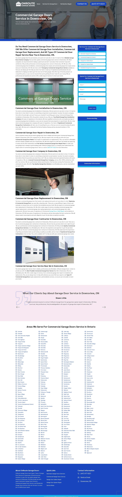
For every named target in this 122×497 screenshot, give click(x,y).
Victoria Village (22, 385)
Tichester (20, 405)
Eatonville (66, 445)
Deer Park (89, 341)
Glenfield (66, 411)
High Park (66, 393)
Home (38, 4)
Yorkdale (20, 333)
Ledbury (66, 335)
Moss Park (44, 423)
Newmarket (44, 415)
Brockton (89, 391)
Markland (43, 443)
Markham (43, 445)
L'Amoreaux (67, 347)
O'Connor (43, 401)
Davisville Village (91, 343)
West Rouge (21, 373)
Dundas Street (67, 453)
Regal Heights (44, 357)
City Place (89, 367)
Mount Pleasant (45, 417)
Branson (89, 397)
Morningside (44, 425)
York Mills (20, 337)
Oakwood (43, 395)
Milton (42, 435)
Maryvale (43, 439)
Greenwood (67, 405)
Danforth (89, 347)
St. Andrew (20, 447)
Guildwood (66, 403)
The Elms (20, 421)
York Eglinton (21, 339)
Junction (66, 367)
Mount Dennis (44, 421)
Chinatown (89, 371)
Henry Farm (67, 395)
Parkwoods (44, 379)
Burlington (89, 387)
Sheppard (20, 455)
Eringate (66, 433)
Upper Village (21, 393)
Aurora (88, 435)
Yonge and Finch (22, 349)
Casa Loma (90, 377)
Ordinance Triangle (46, 391)
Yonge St (20, 343)
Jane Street (67, 369)
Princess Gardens (45, 367)
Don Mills (89, 339)
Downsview (23, 40)
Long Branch (44, 453)
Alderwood (90, 445)
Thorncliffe (20, 411)
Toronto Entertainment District (26, 403)
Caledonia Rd (90, 381)
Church (88, 369)
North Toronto (44, 407)
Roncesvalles (44, 341)
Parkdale (43, 385)
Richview (43, 349)
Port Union (43, 369)
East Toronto (67, 449)
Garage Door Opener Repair (87, 64)
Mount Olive (44, 419)
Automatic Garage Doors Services (88, 53)
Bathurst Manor (91, 429)
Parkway (43, 381)
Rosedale (43, 339)
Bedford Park (90, 419)
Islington (66, 373)
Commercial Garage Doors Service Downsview (40, 40)
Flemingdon (67, 421)
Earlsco (66, 451)
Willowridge (21, 361)
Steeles (20, 441)
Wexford (20, 367)
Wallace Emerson (22, 383)
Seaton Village (21, 457)
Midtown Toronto (45, 437)
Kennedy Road (68, 363)
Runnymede (44, 335)
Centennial (89, 375)
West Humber (21, 377)
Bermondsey (90, 413)
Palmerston (44, 389)
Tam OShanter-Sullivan (24, 429)
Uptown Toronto (22, 389)
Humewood (67, 377)
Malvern (43, 449)
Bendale (89, 415)
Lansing (66, 341)
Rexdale (43, 353)
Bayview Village (91, 423)
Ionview (66, 375)
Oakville (43, 397)
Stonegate (20, 439)
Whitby (19, 365)
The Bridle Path (22, 425)
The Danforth (21, 423)
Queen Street (44, 363)
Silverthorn (20, 451)
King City (66, 359)
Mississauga (44, 429)
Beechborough (91, 417)
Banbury (89, 431)
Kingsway (66, 353)
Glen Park (66, 413)
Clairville (89, 363)
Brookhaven (90, 389)
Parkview (43, 383)
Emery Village (67, 437)
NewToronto (44, 411)
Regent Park (44, 355)
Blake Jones (90, 407)
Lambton (66, 343)
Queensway (44, 359)
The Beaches (21, 427)
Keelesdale (67, 365)
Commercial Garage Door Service (88, 57)
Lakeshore (66, 345)
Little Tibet (44, 455)
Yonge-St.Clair (21, 341)
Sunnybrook (21, 435)
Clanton (89, 361)
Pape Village (44, 387)
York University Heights (24, 335)
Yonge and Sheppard (23, 347)
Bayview (89, 425)
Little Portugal (44, 457)
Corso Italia (90, 351)
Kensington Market (69, 361)
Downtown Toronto (69, 457)
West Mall (20, 375)
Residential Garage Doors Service (88, 68)
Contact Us (82, 4)
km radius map (92, 139)
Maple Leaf (44, 447)
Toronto (20, 391)
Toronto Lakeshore (23, 399)
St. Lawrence (21, 443)
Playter (43, 373)
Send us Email (85, 476)
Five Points (67, 423)
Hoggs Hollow (67, 387)
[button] (18, 307)
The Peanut (21, 415)
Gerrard (66, 415)
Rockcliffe (43, 343)
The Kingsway (21, 417)
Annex (88, 441)
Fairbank (66, 427)
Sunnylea (20, 433)
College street (90, 355)
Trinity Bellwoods (22, 397)
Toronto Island (21, 401)
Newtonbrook (44, 413)
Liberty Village (68, 333)
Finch (65, 425)
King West (66, 357)
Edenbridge (67, 443)
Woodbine (20, 357)
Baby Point (90, 433)
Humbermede (67, 381)
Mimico (43, 433)
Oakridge (43, 399)
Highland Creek (68, 391)
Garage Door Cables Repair (87, 61)
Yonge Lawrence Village (24, 345)
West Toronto (21, 371)
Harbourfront (67, 397)
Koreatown (66, 349)
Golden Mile (67, 409)
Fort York (66, 417)
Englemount (67, 435)
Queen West (44, 361)
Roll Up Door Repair (66, 4)
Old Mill (43, 393)
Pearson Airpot (45, 377)
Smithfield (20, 449)
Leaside (66, 337)
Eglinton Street (68, 441)
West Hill (20, 379)
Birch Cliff (89, 411)
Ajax (88, 449)
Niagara (43, 409)
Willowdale (21, 363)
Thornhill (20, 407)
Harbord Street (68, 399)
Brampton (89, 399)
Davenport (89, 345)
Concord (89, 353)
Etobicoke (66, 431)
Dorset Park (90, 335)
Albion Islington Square (93, 447)
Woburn (20, 359)
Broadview (89, 393)
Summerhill (21, 437)
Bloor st (89, 405)
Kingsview (66, 355)
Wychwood (21, 353)
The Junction (21, 419)
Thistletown (21, 413)
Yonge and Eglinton (23, 351)
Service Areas (50, 484)
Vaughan (20, 387)
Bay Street (89, 427)
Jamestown (67, 371)
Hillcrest (66, 389)
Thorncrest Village (22, 409)
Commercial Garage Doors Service (56, 475)
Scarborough (44, 331)
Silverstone (21, 453)
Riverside (43, 345)
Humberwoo (67, 379)
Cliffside (89, 357)
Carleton (89, 379)
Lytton (42, 451)
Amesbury (89, 443)
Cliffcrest (89, 359)
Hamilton (66, 401)
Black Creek (90, 409)
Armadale (89, 439)
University (20, 395)
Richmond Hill (44, 351)
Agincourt (89, 451)
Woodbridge (21, 355)
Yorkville (20, 331)
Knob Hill (66, 351)
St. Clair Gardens (22, 445)
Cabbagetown (90, 385)
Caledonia (89, 383)
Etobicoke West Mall (69, 429)
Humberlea (67, 383)
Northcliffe (43, 403)
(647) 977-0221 (98, 4)
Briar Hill (89, 395)
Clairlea (89, 365)
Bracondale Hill (91, 401)
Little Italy (66, 331)
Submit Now (92, 108)
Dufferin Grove (68, 455)
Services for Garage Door (50, 4)
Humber (66, 385)
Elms (65, 439)
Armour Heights (91, 437)
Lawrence (66, 339)
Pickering (43, 375)
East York (66, 447)
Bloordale (89, 403)
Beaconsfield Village (92, 421)
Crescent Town (91, 349)
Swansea (20, 431)
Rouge (42, 337)
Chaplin (89, 373)
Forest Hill (66, 419)
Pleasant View (44, 371)
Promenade (44, 365)
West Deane (21, 381)
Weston (20, 369)
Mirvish (43, 431)
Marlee (42, 441)
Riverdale (43, 347)
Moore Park (44, 427)
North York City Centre (47, 405)
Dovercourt (90, 333)
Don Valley (90, 337)
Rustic (42, 333)
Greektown (66, 407)
